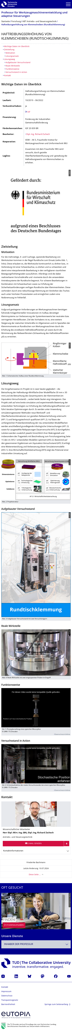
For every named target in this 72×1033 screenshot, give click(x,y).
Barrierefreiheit (8, 1004)
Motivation (10, 53)
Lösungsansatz (12, 56)
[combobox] (36, 944)
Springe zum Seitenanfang (56, 1004)
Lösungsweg (9, 59)
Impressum (6, 991)
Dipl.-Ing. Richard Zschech (38, 134)
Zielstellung (9, 50)
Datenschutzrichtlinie (62, 734)
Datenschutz (6, 996)
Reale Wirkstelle (13, 66)
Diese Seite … (35, 875)
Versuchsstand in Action (16, 72)
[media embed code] (36, 707)
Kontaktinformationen (13, 851)
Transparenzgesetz (9, 1000)
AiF (28, 112)
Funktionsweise (12, 69)
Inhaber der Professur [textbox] (18, 944)
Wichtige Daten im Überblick (16, 46)
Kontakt (7, 76)
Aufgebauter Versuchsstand (18, 63)
